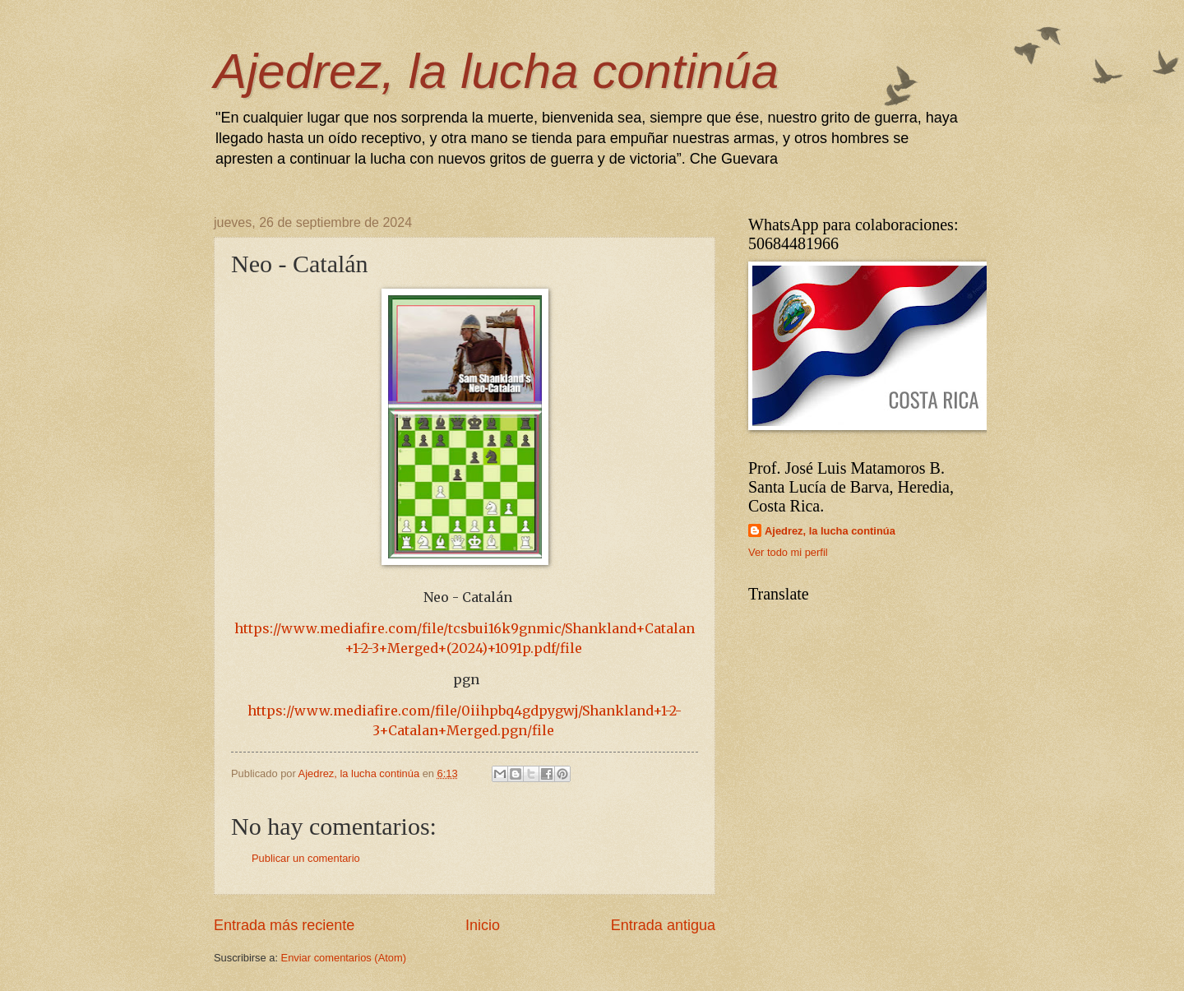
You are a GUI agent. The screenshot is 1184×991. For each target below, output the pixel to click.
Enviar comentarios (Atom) (343, 958)
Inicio (482, 925)
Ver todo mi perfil (788, 552)
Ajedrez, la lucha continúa (496, 71)
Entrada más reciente (284, 925)
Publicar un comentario (306, 858)
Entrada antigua (663, 925)
